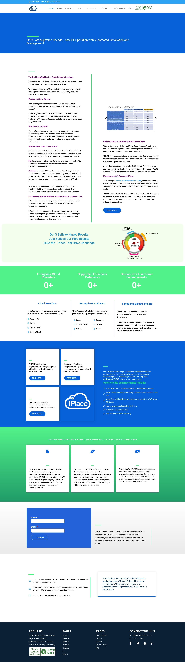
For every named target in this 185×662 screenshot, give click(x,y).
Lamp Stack (91, 8)
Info (129, 8)
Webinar (99, 639)
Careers (99, 636)
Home (51, 8)
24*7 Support (119, 8)
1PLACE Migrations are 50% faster (128, 181)
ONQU (65, 652)
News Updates (101, 633)
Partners (66, 642)
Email (34, 525)
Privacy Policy (101, 642)
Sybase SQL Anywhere (66, 8)
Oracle (80, 8)
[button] (112, 210)
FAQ (97, 646)
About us (66, 636)
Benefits (66, 639)
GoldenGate (104, 8)
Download (40, 535)
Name (34, 515)
